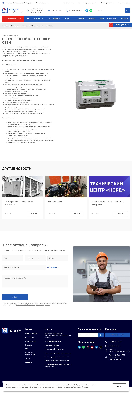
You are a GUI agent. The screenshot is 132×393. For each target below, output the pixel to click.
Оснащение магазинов (53, 345)
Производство (54, 19)
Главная (5, 26)
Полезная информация (108, 19)
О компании (38, 19)
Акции (27, 362)
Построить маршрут (43, 3)
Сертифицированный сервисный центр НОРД (109, 205)
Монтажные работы (52, 349)
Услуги (67, 19)
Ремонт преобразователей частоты (58, 363)
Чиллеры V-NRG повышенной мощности (20, 205)
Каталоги (80, 19)
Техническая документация (87, 3)
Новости (91, 19)
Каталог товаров (14, 19)
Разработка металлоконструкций (58, 367)
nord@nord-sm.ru (57, 10)
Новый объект (56, 203)
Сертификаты (68, 3)
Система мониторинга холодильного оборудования (56, 372)
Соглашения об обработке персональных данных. (33, 308)
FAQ (26, 352)
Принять (119, 386)
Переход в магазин (107, 3)
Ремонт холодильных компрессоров (53, 358)
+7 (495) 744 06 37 (75, 10)
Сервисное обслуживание (54, 353)
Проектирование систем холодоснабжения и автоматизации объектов (58, 339)
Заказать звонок (124, 3)
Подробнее (32, 217)
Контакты (125, 19)
